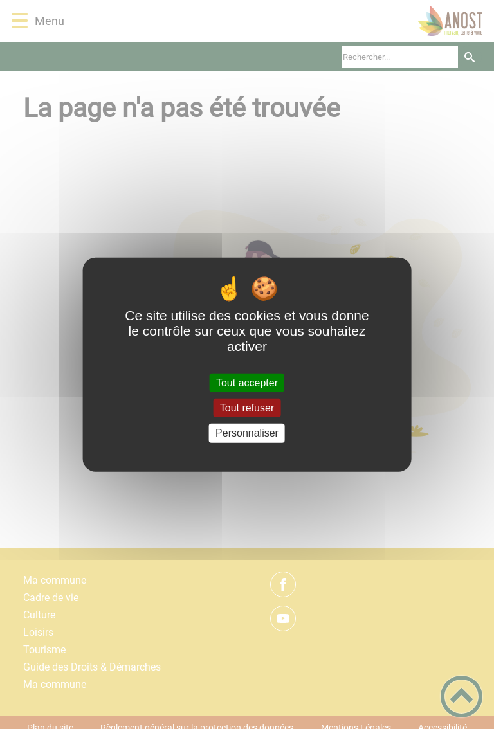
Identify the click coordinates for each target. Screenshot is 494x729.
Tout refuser (247, 407)
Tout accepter (247, 382)
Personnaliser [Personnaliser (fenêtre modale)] (247, 433)
